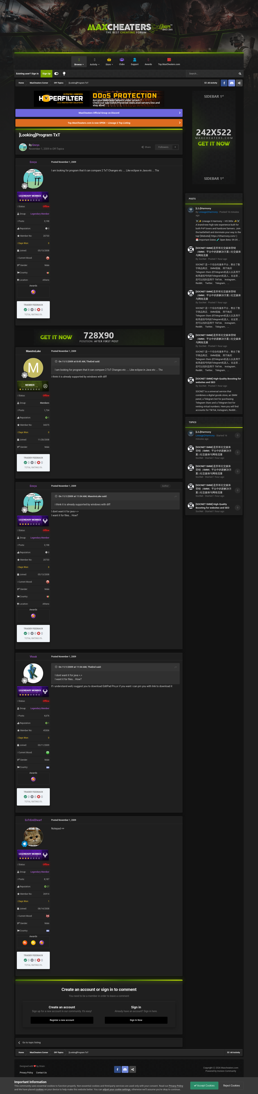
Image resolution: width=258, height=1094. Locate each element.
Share (146, 147)
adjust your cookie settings (116, 1089)
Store (108, 64)
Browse (78, 64)
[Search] (202, 73)
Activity (94, 64)
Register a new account (62, 1020)
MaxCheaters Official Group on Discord (99, 112)
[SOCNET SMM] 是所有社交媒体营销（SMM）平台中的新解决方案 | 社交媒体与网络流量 (218, 251)
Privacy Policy (26, 1072)
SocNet (202, 259)
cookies (40, 1089)
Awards (148, 64)
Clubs (122, 64)
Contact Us (41, 1072)
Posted (217, 259)
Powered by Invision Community (221, 1071)
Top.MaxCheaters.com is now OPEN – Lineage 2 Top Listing (99, 123)
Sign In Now (136, 1020)
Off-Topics (58, 148)
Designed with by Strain (32, 1066)
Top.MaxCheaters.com (169, 64)
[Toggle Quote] (56, 361)
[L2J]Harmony (203, 208)
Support (134, 64)
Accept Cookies (204, 1085)
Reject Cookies (231, 1085)
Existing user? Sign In (27, 73)
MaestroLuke (33, 351)
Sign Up (46, 73)
